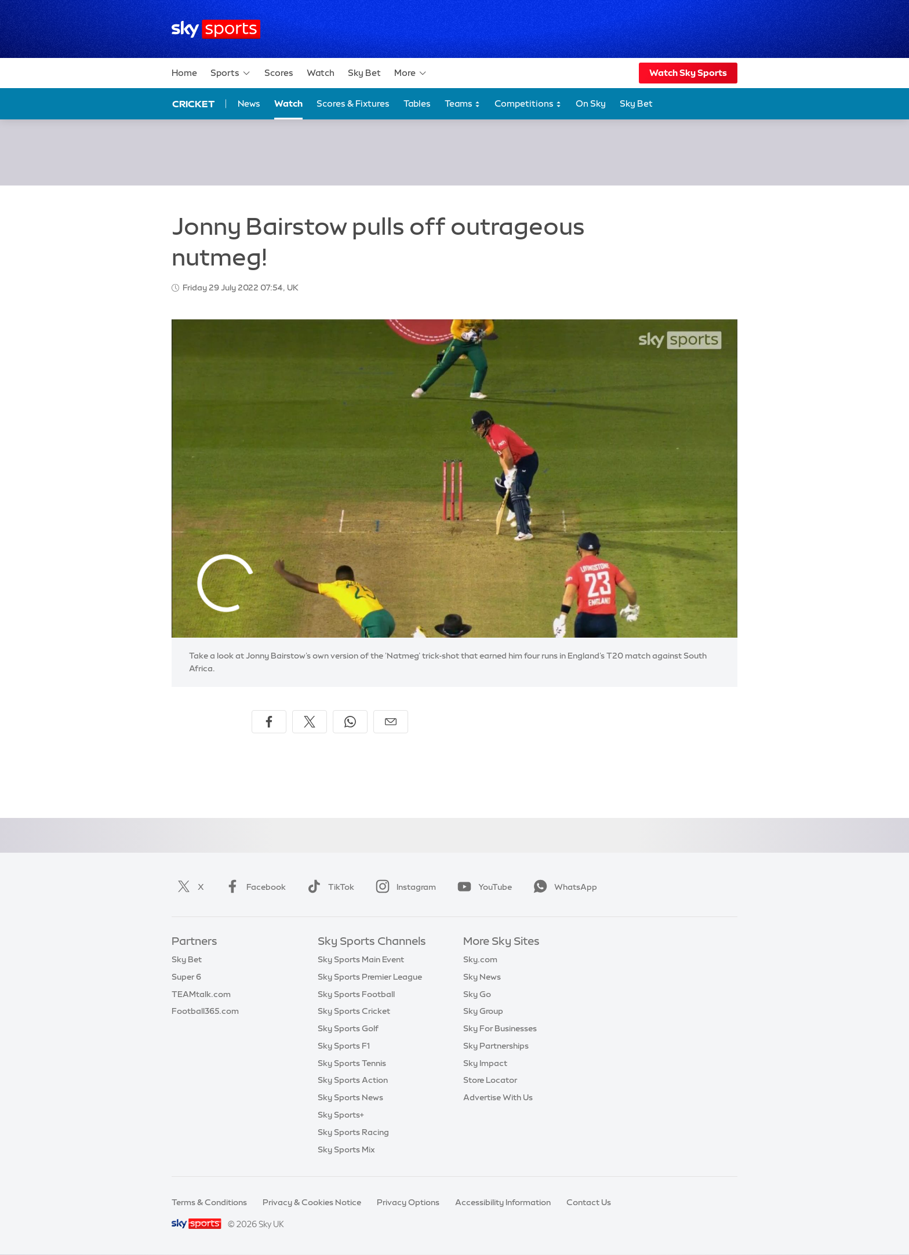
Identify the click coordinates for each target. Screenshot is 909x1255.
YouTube (482, 886)
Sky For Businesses (500, 1028)
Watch (320, 72)
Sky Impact (485, 1063)
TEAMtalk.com (201, 994)
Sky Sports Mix (346, 1149)
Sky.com (480, 959)
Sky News (482, 977)
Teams (463, 104)
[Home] (216, 29)
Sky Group (483, 1011)
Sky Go (477, 994)
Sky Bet (364, 72)
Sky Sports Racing (353, 1132)
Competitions (528, 104)
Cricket (193, 103)
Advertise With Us (498, 1097)
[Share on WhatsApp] (350, 721)
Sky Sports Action (353, 1080)
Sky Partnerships (496, 1046)
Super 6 (186, 977)
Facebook (253, 886)
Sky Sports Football (356, 994)
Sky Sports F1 (344, 1046)
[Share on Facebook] (269, 721)
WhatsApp (563, 886)
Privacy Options (408, 1202)
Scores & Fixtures (353, 103)
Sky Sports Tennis (352, 1063)
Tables (417, 103)
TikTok (328, 886)
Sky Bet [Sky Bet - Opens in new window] (636, 103)
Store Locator (490, 1080)
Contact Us (588, 1202)
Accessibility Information (503, 1202)
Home (184, 72)
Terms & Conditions (209, 1202)
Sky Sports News (350, 1097)
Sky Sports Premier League (370, 977)
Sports (230, 73)
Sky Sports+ (341, 1115)
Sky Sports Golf (348, 1028)
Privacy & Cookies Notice (312, 1202)
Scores (278, 72)
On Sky (591, 103)
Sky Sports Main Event (361, 959)
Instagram (403, 886)
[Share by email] (390, 721)
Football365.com (205, 1011)
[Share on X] (309, 721)
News (249, 103)
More (410, 73)
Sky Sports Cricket (354, 1011)
